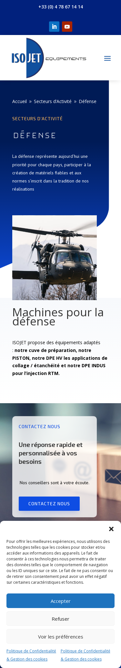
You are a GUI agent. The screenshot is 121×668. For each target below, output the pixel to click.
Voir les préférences (60, 636)
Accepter (61, 601)
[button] (111, 529)
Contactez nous (49, 503)
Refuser (60, 618)
